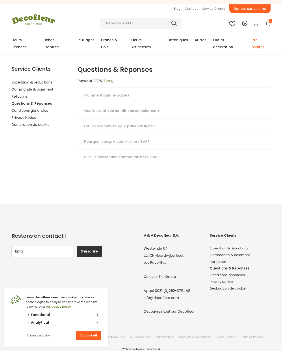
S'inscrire (89, 251)
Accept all (88, 335)
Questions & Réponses (31, 103)
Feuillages (86, 40)
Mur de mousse (140, 337)
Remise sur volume (250, 8)
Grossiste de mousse (111, 337)
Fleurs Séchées (19, 43)
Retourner (20, 96)
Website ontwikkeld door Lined (141, 349)
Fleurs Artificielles (141, 43)
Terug (108, 80)
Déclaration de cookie (30, 124)
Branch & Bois (109, 43)
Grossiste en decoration (195, 337)
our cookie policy (58, 307)
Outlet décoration (223, 43)
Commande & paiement (32, 89)
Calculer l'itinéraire (160, 276)
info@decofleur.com (161, 297)
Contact (191, 8)
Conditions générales (29, 110)
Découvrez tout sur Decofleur (169, 311)
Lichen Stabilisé (51, 43)
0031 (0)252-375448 (172, 290)
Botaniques (178, 40)
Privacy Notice (23, 117)
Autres (200, 40)
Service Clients (213, 8)
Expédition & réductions (31, 82)
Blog (177, 8)
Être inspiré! (257, 43)
